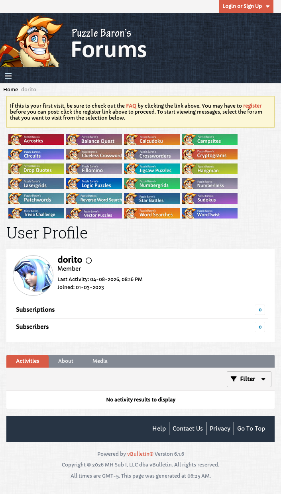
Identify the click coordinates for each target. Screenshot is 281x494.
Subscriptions (35, 309)
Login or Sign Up (246, 6)
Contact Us (188, 428)
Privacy (220, 428)
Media (100, 361)
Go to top (251, 428)
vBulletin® (140, 454)
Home (10, 90)
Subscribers (32, 327)
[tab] (27, 361)
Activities (27, 361)
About (65, 361)
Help (159, 428)
